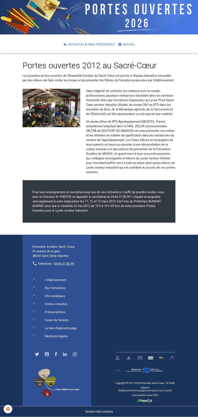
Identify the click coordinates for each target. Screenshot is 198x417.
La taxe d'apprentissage (61, 328)
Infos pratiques (55, 296)
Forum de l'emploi (57, 320)
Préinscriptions (55, 312)
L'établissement (55, 280)
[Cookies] (8, 409)
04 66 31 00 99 (64, 264)
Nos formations (55, 288)
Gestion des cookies (99, 411)
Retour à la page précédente (89, 44)
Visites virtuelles (56, 304)
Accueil (126, 44)
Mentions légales (56, 336)
